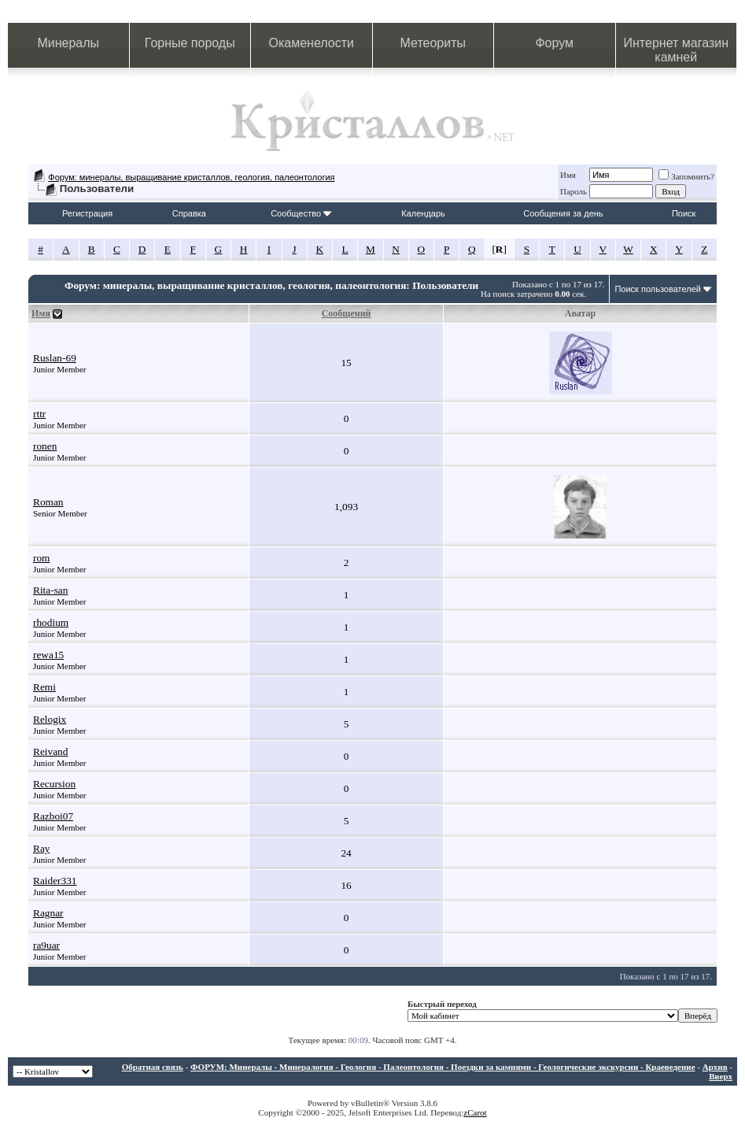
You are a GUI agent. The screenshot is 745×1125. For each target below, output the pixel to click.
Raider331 (55, 880)
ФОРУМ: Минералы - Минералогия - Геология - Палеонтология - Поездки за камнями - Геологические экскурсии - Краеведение (442, 1066)
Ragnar (48, 913)
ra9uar (46, 945)
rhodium (50, 622)
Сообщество (301, 213)
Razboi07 (53, 816)
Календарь (423, 213)
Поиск (683, 213)
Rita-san (50, 590)
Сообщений (346, 313)
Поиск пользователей (657, 289)
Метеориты (433, 43)
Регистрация (87, 213)
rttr (39, 414)
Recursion (54, 784)
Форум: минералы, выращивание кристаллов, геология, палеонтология (191, 177)
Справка (189, 213)
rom (41, 558)
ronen (45, 446)
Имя (568, 174)
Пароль (573, 191)
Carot (476, 1112)
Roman (48, 502)
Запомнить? (686, 176)
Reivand (50, 751)
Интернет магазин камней (676, 50)
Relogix (49, 719)
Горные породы (190, 43)
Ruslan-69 (54, 358)
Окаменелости (311, 43)
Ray (41, 848)
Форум (554, 43)
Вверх (720, 1076)
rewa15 (48, 655)
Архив (715, 1066)
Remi (44, 687)
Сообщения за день (563, 213)
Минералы (68, 43)
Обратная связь (152, 1066)
